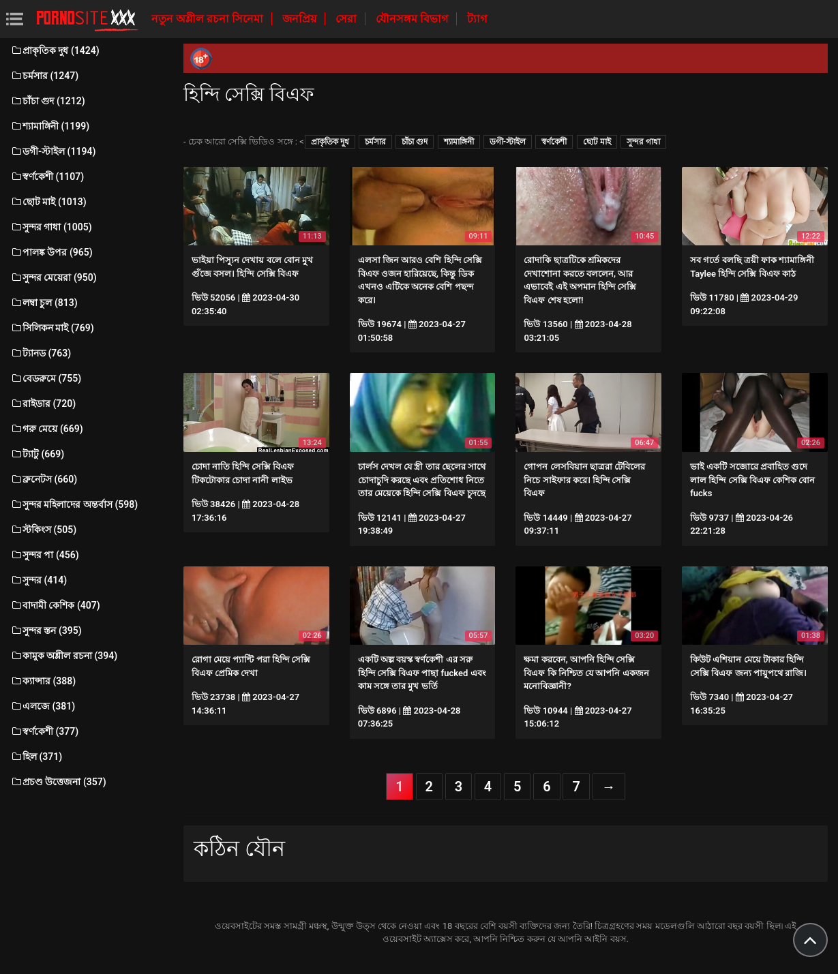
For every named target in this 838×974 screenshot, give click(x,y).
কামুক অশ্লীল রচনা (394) (63, 655)
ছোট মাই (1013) (48, 201)
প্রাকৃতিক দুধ (330, 142)
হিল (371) (36, 756)
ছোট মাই (597, 142)
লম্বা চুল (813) (44, 302)
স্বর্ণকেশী (554, 142)
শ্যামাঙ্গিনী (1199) (49, 126)
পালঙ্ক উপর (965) (51, 252)
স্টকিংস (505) (43, 529)
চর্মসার (375, 142)
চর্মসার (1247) (44, 75)
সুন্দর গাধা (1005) (51, 227)
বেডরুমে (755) (45, 378)
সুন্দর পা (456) (44, 554)
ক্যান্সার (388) (43, 680)
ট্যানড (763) (40, 353)
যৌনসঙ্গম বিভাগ (413, 18)
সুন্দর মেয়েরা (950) (53, 277)
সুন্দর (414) (38, 580)
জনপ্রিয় (300, 18)
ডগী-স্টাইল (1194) (52, 151)
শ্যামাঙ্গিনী (459, 142)
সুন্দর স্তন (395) (46, 630)
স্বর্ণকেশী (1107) (47, 176)
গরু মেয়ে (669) (46, 428)
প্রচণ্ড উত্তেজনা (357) (58, 781)
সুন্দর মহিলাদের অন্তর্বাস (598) (74, 504)
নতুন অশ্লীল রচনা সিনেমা (208, 18)
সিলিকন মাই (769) (52, 327)
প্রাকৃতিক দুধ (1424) (55, 50)
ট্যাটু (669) (37, 453)
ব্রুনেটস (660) (43, 479)
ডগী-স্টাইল (508, 142)
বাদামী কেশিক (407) (55, 605)
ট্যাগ (477, 18)
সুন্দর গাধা (643, 142)
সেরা (347, 18)
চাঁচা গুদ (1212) (47, 100)
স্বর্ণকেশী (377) (44, 731)
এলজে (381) (42, 706)
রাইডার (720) (43, 403)
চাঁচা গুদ (415, 142)
